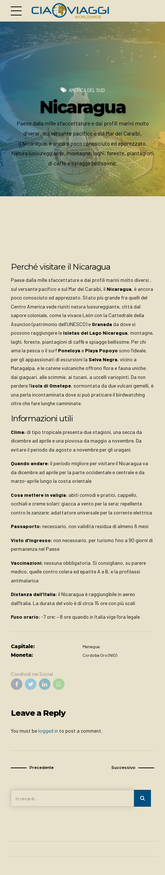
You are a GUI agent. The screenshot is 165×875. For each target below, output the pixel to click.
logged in (48, 731)
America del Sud (86, 90)
